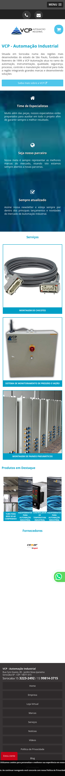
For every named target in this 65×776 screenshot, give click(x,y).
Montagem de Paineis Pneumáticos (32, 456)
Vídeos (32, 740)
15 (47, 678)
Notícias (32, 731)
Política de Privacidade (32, 749)
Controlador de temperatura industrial (39, 516)
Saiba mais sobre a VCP (32, 83)
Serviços (32, 722)
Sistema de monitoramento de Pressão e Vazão (32, 383)
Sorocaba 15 (19, 678)
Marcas (32, 713)
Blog (32, 758)
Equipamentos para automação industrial (25, 516)
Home (32, 685)
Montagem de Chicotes (32, 310)
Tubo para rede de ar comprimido (11, 516)
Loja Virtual (32, 703)
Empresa (32, 694)
